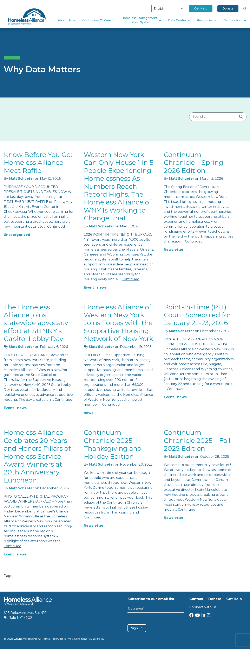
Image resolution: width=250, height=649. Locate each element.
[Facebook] (191, 615)
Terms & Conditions (75, 638)
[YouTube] (197, 615)
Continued (56, 226)
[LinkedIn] (203, 615)
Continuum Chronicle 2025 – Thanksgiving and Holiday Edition (113, 444)
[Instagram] (208, 615)
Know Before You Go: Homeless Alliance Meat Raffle (38, 163)
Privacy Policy (95, 638)
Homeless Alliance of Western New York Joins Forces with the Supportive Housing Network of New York (118, 323)
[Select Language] (167, 8)
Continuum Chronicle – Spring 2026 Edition (193, 163)
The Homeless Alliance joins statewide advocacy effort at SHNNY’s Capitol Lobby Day (36, 323)
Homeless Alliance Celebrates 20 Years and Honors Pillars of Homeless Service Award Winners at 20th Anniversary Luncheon (37, 456)
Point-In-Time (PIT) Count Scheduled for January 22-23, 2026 (197, 315)
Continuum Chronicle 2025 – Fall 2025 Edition (197, 440)
